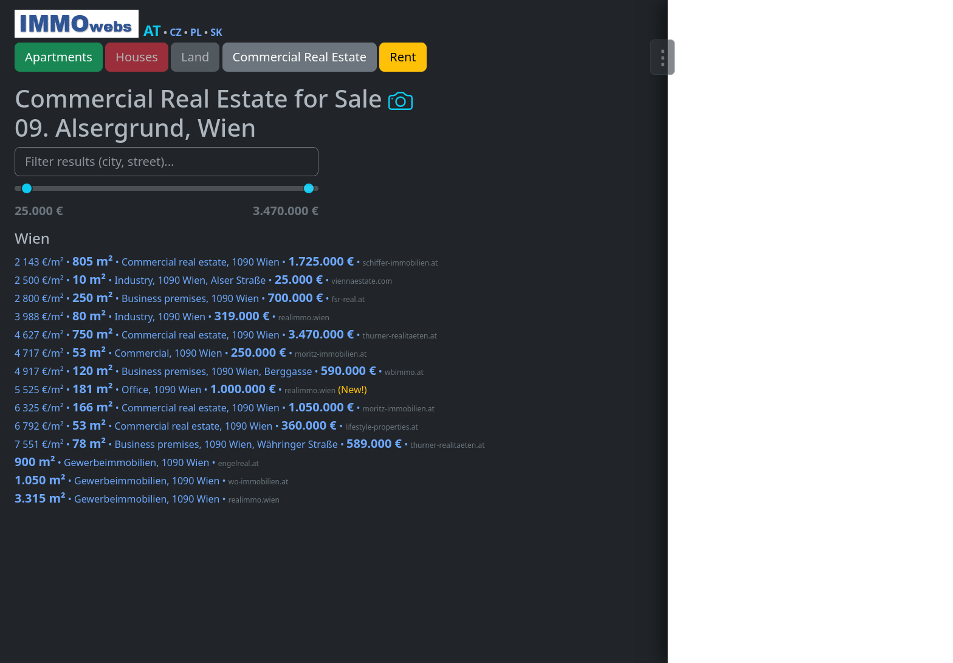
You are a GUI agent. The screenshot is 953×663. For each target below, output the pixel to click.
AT (152, 30)
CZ (176, 32)
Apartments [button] (58, 57)
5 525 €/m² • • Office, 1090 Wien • (191, 389)
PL (196, 32)
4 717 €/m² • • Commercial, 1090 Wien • (190, 353)
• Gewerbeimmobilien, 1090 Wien (137, 462)
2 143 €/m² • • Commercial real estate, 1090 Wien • (226, 262)
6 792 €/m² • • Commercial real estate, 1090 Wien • (216, 426)
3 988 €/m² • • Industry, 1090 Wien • (172, 316)
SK (216, 32)
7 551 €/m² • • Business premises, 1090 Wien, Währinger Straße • (249, 444)
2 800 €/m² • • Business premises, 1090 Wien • (190, 298)
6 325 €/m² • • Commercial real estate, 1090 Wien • (225, 407)
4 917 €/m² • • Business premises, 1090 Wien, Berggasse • (219, 371)
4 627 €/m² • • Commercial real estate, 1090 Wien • (226, 335)
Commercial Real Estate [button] (300, 57)
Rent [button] (403, 57)
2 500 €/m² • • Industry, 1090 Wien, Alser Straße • (203, 280)
